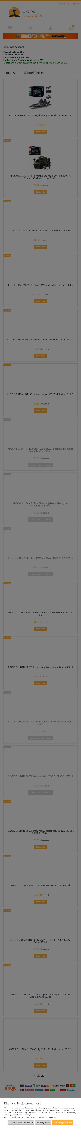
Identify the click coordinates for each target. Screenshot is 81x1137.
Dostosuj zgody (43, 1122)
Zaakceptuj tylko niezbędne (21, 1122)
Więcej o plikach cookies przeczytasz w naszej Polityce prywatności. (30, 1117)
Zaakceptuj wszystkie (63, 1122)
